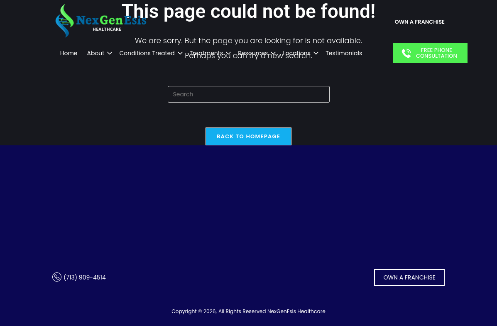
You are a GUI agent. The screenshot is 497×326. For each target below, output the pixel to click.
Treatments (206, 53)
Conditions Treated (146, 53)
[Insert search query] (249, 94)
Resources (253, 53)
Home (69, 53)
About (96, 53)
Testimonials (344, 53)
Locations (297, 53)
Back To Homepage (248, 136)
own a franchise (420, 22)
